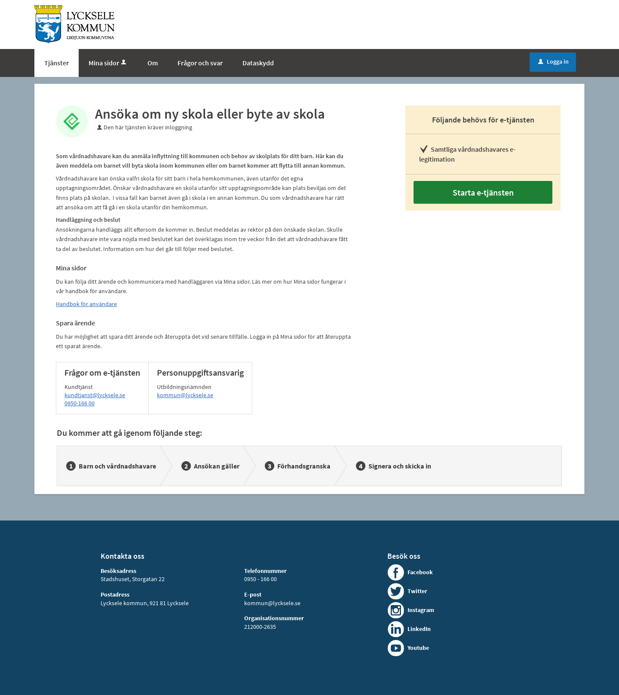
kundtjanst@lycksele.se (94, 395)
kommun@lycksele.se (185, 395)
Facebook (420, 572)
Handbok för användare (86, 304)
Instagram (421, 610)
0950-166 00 (79, 403)
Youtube (418, 648)
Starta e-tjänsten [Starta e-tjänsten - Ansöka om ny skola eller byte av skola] (483, 192)
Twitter (417, 591)
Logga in (553, 61)
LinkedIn (419, 629)
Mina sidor (108, 62)
